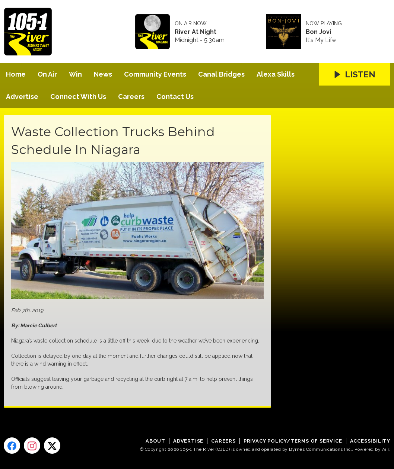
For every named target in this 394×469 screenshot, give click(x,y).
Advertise (22, 96)
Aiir (385, 449)
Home (16, 74)
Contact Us (175, 96)
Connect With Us (78, 96)
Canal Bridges (221, 74)
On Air (47, 74)
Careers (131, 96)
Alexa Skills (276, 74)
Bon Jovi (318, 32)
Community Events (155, 74)
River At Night (195, 32)
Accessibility (370, 441)
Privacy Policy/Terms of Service (293, 441)
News (103, 74)
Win (75, 74)
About (155, 441)
